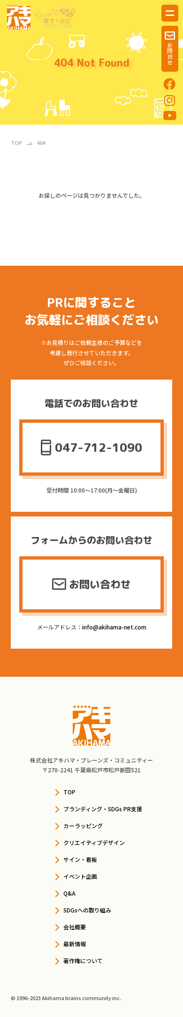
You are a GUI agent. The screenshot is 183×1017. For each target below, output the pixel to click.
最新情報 (74, 944)
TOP (69, 792)
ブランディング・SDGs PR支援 (102, 809)
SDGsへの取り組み (87, 910)
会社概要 (74, 927)
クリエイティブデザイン (94, 842)
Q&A (69, 893)
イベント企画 (80, 876)
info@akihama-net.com (114, 627)
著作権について (83, 961)
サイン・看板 (80, 859)
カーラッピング (83, 826)
